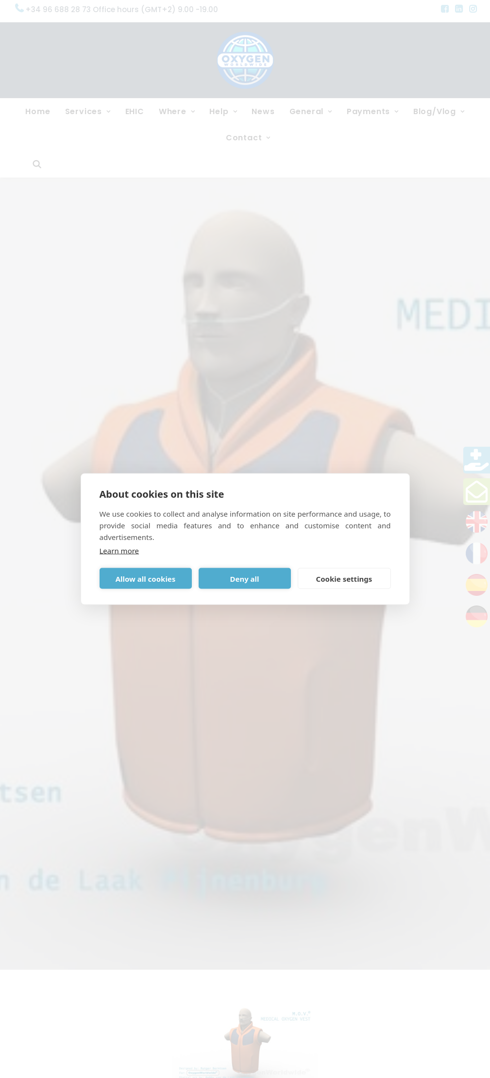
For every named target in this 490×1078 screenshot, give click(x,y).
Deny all (244, 578)
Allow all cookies (146, 578)
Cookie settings (344, 578)
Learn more (119, 551)
